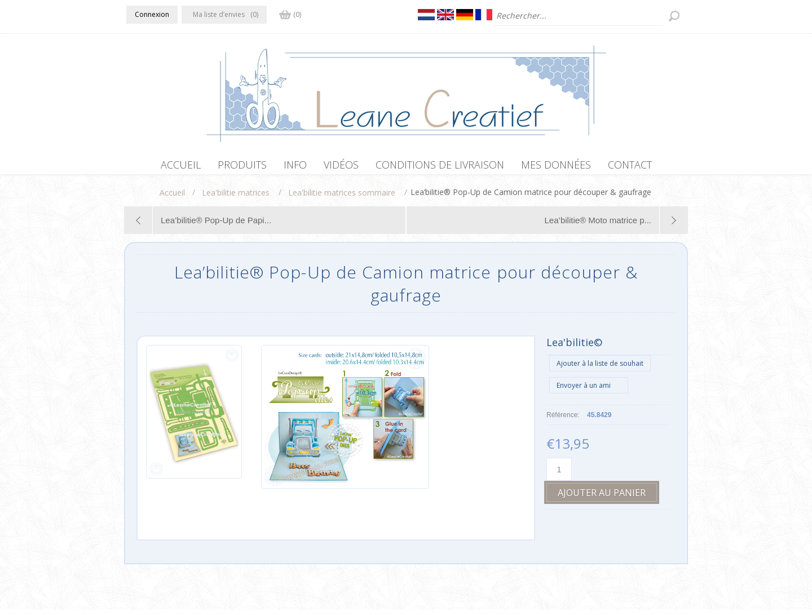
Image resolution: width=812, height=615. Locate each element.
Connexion (152, 14)
